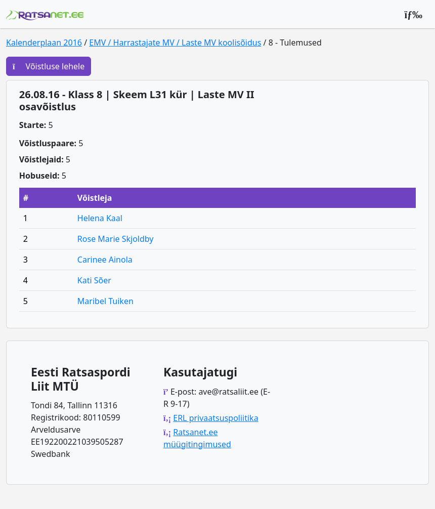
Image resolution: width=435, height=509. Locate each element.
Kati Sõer (94, 280)
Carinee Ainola (105, 259)
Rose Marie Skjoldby (115, 238)
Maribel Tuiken (105, 301)
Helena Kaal (99, 218)
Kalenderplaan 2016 (44, 42)
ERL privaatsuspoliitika (215, 417)
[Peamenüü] (413, 14)
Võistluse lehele (48, 66)
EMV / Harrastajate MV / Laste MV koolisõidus (175, 42)
